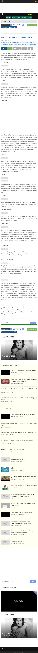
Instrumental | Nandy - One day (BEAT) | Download (24, 485)
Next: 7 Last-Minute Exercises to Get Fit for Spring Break (17, 42)
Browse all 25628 (12, 27)
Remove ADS (32, 25)
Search (33, 323)
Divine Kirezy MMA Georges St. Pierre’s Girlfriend (23, 414)
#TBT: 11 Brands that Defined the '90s (17, 37)
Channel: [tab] (6, 21)
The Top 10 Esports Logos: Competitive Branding (23, 370)
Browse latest (4, 27)
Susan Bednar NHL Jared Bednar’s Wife (21, 512)
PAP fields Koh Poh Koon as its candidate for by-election (15, 407)
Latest (13, 17)
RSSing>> (8, 17)
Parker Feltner (19, 601)
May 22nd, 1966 (8, 356)
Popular (18, 17)
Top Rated (24, 17)
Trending (29, 17)
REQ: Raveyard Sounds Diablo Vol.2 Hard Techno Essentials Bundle (18, 432)
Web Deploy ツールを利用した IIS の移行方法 (12, 449)
